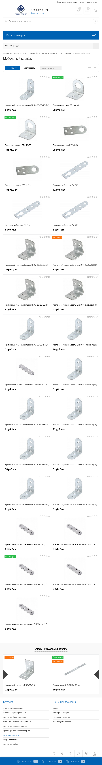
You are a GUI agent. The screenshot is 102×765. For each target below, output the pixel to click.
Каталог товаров (51, 35)
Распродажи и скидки (61, 717)
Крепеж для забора (10, 744)
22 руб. (11, 689)
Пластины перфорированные (14, 713)
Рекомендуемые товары (62, 722)
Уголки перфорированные (13, 708)
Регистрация (92, 2)
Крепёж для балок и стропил (14, 717)
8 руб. (27, 111)
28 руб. (75, 111)
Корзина (75, 761)
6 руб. (27, 390)
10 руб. (27, 270)
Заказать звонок (37, 13)
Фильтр (12, 68)
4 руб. (75, 310)
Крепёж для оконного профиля (15, 726)
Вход (82, 2)
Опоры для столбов (10, 740)
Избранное (51, 761)
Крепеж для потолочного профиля (16, 731)
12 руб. (75, 191)
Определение (72, 2)
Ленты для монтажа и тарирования (17, 722)
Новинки (56, 708)
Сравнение (27, 761)
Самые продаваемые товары (51, 648)
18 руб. (27, 151)
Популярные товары (61, 713)
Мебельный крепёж (11, 735)
